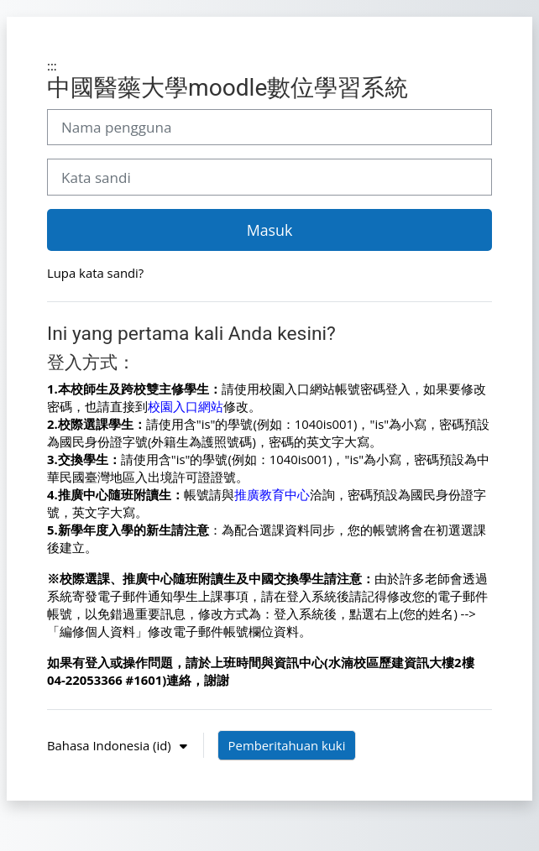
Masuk (270, 230)
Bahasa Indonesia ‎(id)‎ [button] (111, 745)
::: (52, 65)
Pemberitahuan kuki (287, 745)
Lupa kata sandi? (95, 272)
